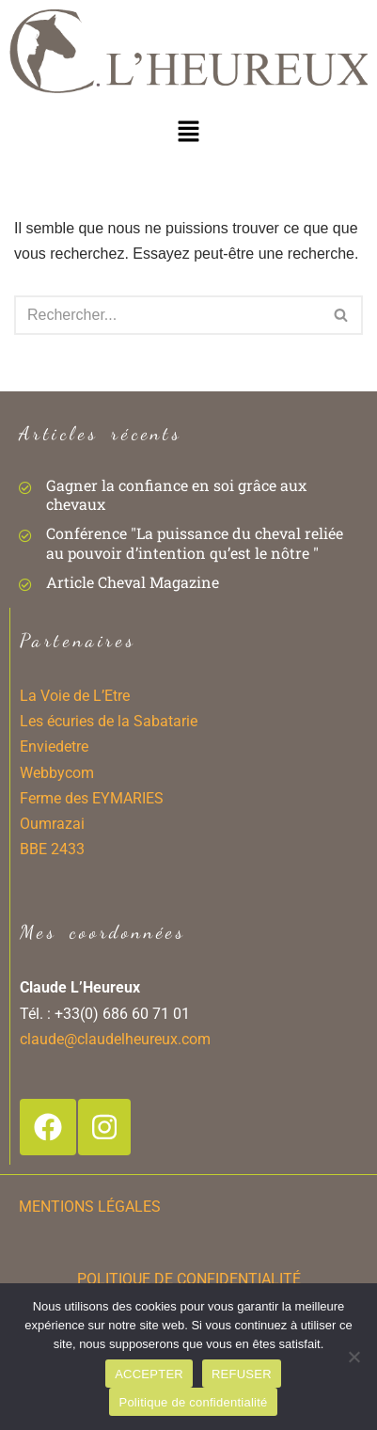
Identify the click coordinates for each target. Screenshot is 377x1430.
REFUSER (242, 1374)
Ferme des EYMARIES (92, 798)
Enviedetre (54, 746)
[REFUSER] (353, 1356)
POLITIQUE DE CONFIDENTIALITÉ (189, 1279)
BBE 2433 (52, 849)
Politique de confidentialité (192, 1402)
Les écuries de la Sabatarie (108, 721)
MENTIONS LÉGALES (90, 1207)
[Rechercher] (167, 315)
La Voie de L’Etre (75, 696)
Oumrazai (52, 824)
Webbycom (57, 773)
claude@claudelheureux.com (115, 1039)
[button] (188, 131)
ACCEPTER (149, 1374)
